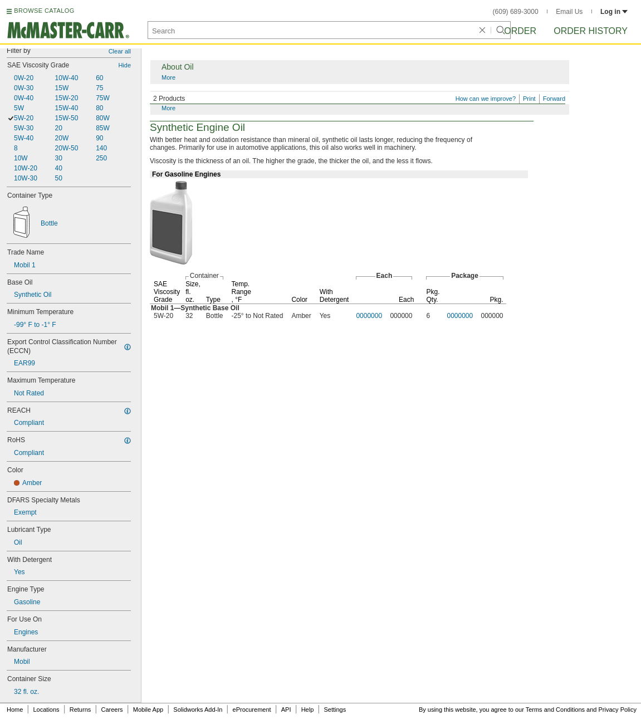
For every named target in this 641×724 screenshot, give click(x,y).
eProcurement (252, 709)
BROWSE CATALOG (44, 10)
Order (520, 31)
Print (529, 98)
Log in (614, 12)
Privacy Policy (618, 709)
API (286, 709)
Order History (591, 31)
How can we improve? (486, 98)
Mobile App (148, 709)
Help (307, 709)
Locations (46, 709)
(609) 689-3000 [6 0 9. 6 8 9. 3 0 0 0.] (516, 12)
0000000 (369, 316)
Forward (554, 98)
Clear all (120, 51)
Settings (335, 709)
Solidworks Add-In (197, 709)
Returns (80, 709)
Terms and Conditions (555, 709)
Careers (112, 709)
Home (15, 709)
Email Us (569, 12)
